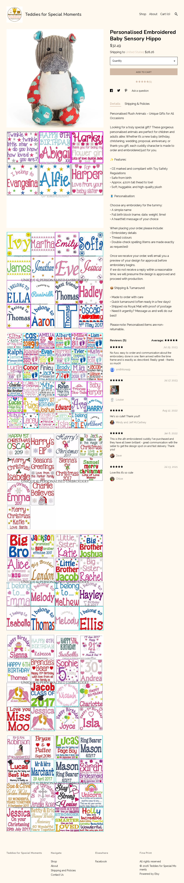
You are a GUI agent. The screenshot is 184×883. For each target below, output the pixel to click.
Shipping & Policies (137, 103)
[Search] (176, 15)
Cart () (165, 14)
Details (115, 103)
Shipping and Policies (63, 870)
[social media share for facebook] (112, 90)
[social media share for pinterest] (126, 90)
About (153, 14)
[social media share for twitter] (119, 90)
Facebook (101, 861)
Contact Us (57, 874)
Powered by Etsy (149, 873)
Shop (142, 14)
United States (135, 52)
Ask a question (140, 90)
